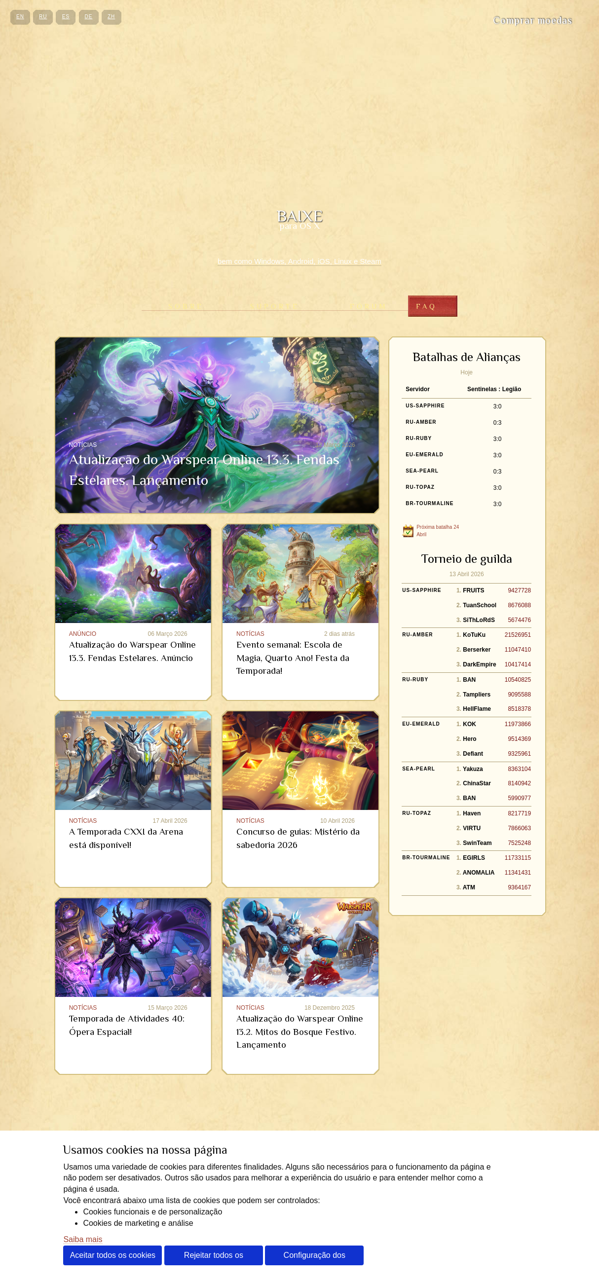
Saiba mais (82, 1239)
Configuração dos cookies (314, 1258)
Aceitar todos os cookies (112, 1255)
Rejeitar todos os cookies (213, 1258)
